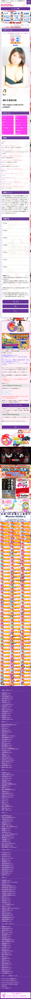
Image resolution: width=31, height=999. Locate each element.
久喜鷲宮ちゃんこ (6, 780)
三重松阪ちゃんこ (6, 839)
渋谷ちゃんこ (5, 800)
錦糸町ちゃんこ (6, 754)
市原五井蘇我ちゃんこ (7, 793)
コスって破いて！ (6, 988)
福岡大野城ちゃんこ (7, 954)
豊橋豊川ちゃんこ (6, 830)
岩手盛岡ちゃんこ (6, 713)
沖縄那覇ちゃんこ (6, 945)
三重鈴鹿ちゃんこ (6, 841)
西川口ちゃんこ (6, 726)
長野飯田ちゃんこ (6, 861)
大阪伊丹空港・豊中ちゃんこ (9, 887)
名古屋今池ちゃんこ (7, 815)
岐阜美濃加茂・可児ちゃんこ (9, 847)
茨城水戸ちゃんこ (6, 730)
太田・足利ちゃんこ (7, 778)
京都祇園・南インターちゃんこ (10, 882)
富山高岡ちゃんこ (6, 854)
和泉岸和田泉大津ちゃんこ (9, 889)
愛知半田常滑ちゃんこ (7, 845)
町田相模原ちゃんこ (7, 745)
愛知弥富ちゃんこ (6, 823)
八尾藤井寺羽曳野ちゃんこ (9, 895)
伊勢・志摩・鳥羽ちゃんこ (9, 843)
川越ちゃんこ (5, 734)
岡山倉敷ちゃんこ (6, 958)
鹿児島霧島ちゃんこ (7, 934)
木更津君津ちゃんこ (7, 752)
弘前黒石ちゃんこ (6, 702)
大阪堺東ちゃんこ (6, 902)
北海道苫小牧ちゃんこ (7, 719)
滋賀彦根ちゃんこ (6, 880)
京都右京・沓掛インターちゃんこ (10, 908)
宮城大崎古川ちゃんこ (7, 698)
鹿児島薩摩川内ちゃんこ (8, 939)
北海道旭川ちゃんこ (7, 706)
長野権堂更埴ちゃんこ (7, 865)
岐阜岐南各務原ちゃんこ (8, 835)
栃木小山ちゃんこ (6, 743)
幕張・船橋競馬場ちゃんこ (9, 789)
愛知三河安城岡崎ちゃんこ (9, 817)
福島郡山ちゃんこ (6, 715)
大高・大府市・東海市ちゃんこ (10, 834)
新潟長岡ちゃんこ (6, 860)
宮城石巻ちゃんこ (6, 695)
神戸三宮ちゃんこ (6, 899)
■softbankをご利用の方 (7, 394)
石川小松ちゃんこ (6, 852)
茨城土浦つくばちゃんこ (8, 760)
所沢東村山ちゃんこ (7, 776)
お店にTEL (15, 9)
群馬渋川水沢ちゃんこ (7, 758)
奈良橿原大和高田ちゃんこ (9, 885)
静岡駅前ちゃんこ (6, 828)
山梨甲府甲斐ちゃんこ (7, 863)
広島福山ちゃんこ (6, 937)
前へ (15, 306)
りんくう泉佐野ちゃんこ (8, 904)
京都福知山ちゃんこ (7, 921)
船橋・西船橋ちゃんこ (7, 806)
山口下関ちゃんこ (6, 952)
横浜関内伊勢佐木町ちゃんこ (9, 724)
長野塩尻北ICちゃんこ (7, 869)
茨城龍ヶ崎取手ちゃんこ (8, 774)
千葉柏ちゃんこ (6, 791)
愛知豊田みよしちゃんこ (8, 837)
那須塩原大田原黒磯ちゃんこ (9, 784)
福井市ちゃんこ (6, 874)
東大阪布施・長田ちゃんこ (9, 891)
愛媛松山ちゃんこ (6, 926)
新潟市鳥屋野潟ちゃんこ (8, 867)
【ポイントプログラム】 (18, 363)
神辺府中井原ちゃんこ (7, 971)
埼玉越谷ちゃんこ (6, 772)
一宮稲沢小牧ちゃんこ (7, 821)
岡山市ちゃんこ (6, 965)
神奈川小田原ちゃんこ (7, 761)
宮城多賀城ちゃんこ (7, 711)
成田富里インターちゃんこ (9, 735)
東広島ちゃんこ (6, 960)
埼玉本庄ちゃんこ (6, 750)
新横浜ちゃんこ (6, 787)
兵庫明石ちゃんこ (6, 900)
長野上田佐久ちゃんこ (7, 871)
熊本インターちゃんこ (7, 932)
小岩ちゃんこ (5, 798)
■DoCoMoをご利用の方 (7, 391)
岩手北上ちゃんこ (6, 708)
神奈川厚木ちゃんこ (7, 746)
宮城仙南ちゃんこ (6, 693)
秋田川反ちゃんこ (6, 700)
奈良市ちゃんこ (6, 897)
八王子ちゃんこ (6, 804)
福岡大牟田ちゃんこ (7, 967)
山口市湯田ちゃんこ (7, 973)
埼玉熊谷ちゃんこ (6, 741)
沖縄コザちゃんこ (6, 969)
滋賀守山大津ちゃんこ (7, 913)
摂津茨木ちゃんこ (6, 912)
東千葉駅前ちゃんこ (7, 732)
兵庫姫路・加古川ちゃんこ (9, 893)
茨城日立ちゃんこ (6, 808)
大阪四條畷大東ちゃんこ (8, 917)
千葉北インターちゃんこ (8, 795)
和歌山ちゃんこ (6, 884)
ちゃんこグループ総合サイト (9, 978)
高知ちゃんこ (5, 956)
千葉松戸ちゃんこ (6, 763)
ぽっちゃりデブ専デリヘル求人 (10, 984)
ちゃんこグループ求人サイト (9, 980)
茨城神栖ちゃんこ (6, 782)
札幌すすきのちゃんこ (7, 709)
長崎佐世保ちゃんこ (7, 930)
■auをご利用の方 (6, 392)
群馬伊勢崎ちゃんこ (7, 765)
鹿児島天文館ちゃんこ (7, 928)
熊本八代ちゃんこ (6, 962)
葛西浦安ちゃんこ (6, 785)
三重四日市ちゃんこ (7, 824)
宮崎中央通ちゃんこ (7, 963)
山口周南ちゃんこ (6, 947)
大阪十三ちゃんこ (6, 906)
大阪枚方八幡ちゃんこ (7, 910)
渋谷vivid (4, 986)
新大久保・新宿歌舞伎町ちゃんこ (10, 748)
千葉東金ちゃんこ (6, 756)
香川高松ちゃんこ (6, 936)
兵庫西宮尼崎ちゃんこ (7, 919)
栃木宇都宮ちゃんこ (7, 739)
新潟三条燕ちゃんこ (7, 873)
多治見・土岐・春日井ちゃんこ (10, 826)
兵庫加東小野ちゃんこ (7, 915)
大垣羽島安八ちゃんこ (7, 819)
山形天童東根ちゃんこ (7, 696)
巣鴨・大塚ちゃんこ (7, 810)
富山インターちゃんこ (7, 858)
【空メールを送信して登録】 (15, 405)
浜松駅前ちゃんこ (6, 832)
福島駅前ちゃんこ (6, 717)
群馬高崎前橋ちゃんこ (7, 737)
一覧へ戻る (15, 302)
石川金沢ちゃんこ (6, 856)
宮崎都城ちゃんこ (6, 943)
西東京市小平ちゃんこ (7, 797)
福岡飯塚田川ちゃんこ (7, 950)
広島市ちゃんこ (6, 949)
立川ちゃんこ (5, 728)
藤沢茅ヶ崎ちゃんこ (7, 767)
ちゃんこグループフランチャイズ (10, 982)
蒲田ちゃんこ (5, 802)
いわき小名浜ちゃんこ (7, 704)
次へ (15, 311)
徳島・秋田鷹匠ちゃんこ (8, 941)
